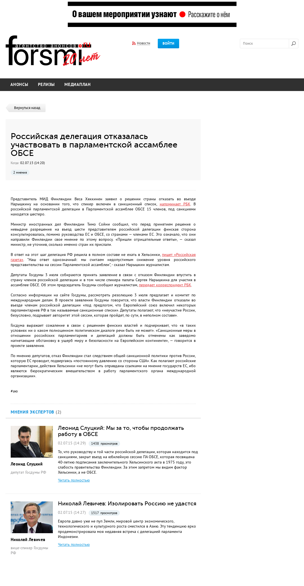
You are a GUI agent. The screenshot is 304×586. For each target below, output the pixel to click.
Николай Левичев (28, 539)
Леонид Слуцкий (26, 464)
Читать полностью (74, 480)
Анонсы (19, 84)
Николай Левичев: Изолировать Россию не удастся (127, 503)
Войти (168, 43)
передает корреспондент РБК (165, 285)
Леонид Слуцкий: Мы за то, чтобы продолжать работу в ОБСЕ (121, 430)
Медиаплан (77, 84)
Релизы (46, 84)
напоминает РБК (175, 204)
